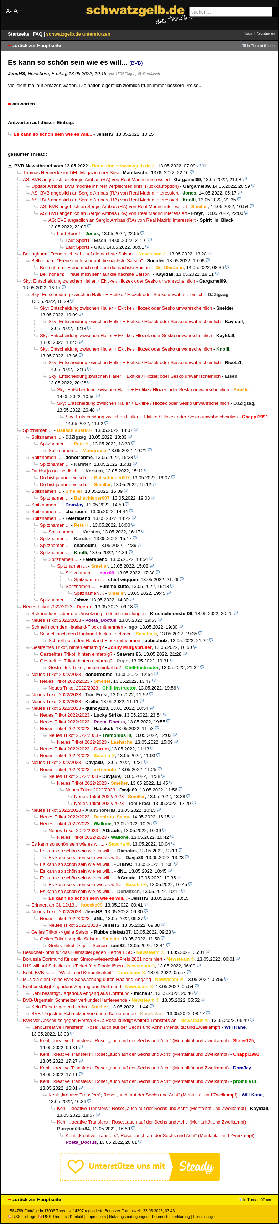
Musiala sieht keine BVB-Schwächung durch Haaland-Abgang (87, 979)
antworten (23, 104)
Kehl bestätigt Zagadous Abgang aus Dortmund (72, 986)
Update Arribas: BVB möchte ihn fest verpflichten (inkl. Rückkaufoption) (105, 186)
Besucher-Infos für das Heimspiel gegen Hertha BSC (77, 952)
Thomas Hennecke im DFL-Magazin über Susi (71, 172)
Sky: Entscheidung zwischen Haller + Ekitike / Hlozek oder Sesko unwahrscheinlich (109, 281)
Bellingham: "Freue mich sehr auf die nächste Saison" (78, 254)
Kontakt (76, 1216)
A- (9, 11)
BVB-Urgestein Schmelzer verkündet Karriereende (75, 1000)
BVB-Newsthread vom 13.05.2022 (51, 166)
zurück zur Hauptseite (36, 45)
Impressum (96, 1216)
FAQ (38, 34)
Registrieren (265, 33)
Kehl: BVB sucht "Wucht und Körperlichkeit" (68, 972)
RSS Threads (52, 1216)
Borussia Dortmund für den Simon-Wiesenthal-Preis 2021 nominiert (92, 959)
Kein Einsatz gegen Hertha (59, 1006)
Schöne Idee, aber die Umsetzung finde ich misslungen (88, 613)
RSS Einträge (22, 1216)
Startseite (19, 34)
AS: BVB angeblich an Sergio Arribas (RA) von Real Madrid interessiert (96, 179)
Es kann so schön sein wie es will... (67, 844)
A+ (17, 11)
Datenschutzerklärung (171, 1216)
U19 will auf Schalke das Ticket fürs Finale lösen (73, 966)
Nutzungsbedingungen (129, 1216)
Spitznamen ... (38, 430)
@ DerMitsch (149, 74)
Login (249, 33)
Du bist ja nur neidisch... (56, 471)
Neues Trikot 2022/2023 (47, 606)
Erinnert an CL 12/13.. (54, 905)
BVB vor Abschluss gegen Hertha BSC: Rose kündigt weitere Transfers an (99, 1020)
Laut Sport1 (69, 233)
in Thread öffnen (261, 45)
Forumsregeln (205, 1216)
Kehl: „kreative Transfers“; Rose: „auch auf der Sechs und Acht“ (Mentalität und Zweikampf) (125, 1027)
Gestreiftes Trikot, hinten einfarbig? (67, 647)
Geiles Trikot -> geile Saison (60, 932)
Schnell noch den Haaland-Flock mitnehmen (77, 627)
